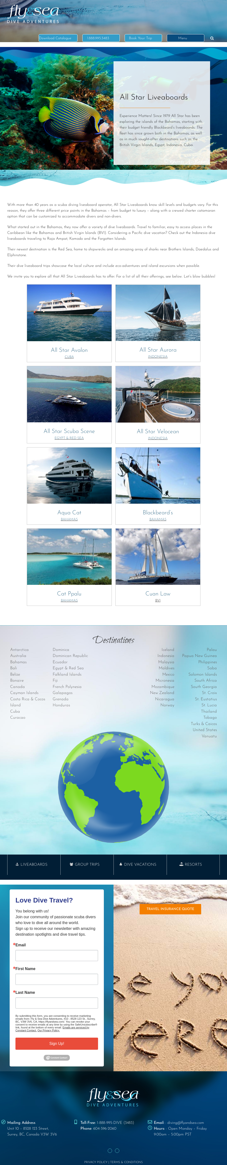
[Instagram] (117, 1151)
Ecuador (60, 662)
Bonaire (17, 681)
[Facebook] (110, 1151)
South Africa (205, 681)
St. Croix (209, 693)
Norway (167, 705)
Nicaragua (164, 699)
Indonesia (165, 656)
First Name (25, 969)
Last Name (25, 993)
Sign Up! (56, 1044)
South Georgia (204, 687)
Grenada (61, 699)
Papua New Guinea (199, 656)
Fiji (55, 681)
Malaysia (166, 662)
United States (205, 730)
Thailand (209, 712)
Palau (212, 650)
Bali (13, 668)
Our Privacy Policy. (48, 1030)
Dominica (61, 650)
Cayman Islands (24, 693)
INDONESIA (158, 357)
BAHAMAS (69, 519)
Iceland (168, 650)
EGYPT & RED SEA (69, 438)
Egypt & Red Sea (68, 668)
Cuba (15, 712)
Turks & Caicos (204, 724)
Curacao (17, 718)
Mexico (168, 674)
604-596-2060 (104, 1129)
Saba (212, 668)
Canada (17, 687)
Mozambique (162, 687)
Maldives (166, 668)
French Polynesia (67, 687)
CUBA (69, 357)
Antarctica (19, 650)
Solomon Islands (202, 674)
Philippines (207, 662)
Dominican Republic (70, 656)
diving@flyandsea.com (185, 1123)
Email (20, 945)
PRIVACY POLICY (95, 1162)
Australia (18, 656)
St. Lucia (209, 705)
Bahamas (18, 662)
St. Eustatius (206, 699)
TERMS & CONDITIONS (126, 1162)
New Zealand (162, 693)
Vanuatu (209, 736)
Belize (15, 674)
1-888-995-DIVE (109, 1123)
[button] (212, 38)
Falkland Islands (67, 674)
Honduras (61, 705)
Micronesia (165, 681)
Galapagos (62, 693)
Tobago (210, 718)
